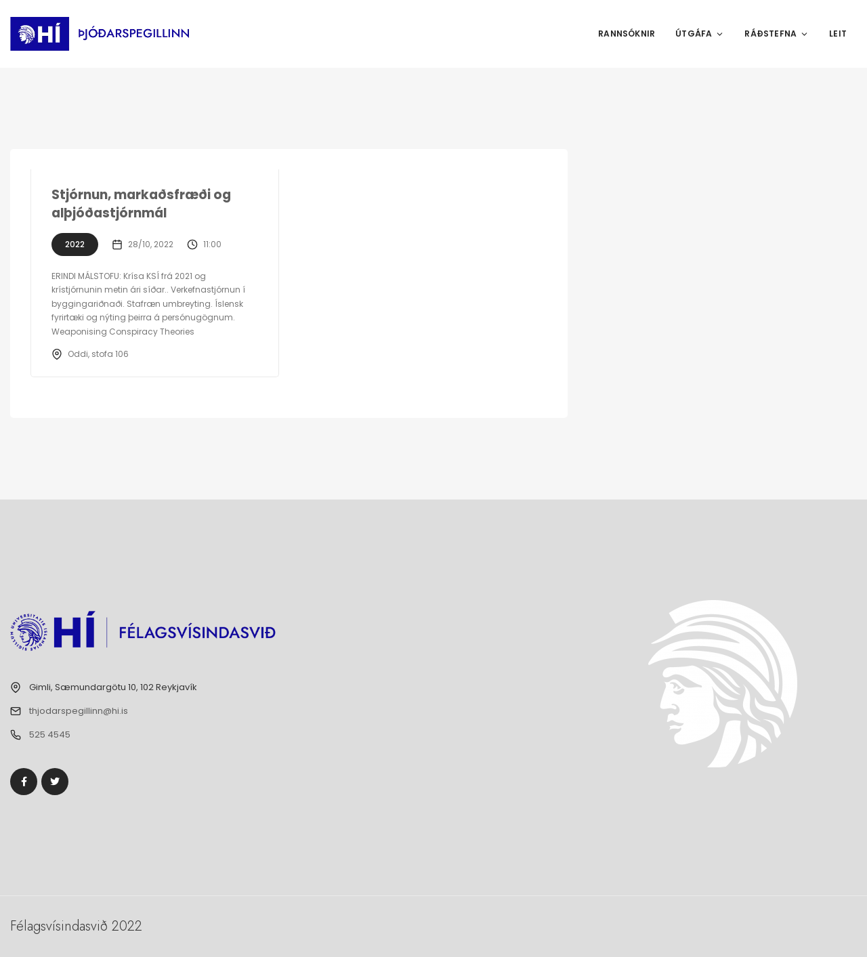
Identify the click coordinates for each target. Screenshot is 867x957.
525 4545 (49, 734)
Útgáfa (699, 33)
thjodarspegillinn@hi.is (78, 710)
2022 (75, 244)
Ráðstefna (776, 33)
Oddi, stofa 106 (98, 354)
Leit (838, 33)
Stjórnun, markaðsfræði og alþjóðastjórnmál (142, 204)
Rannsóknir (626, 33)
